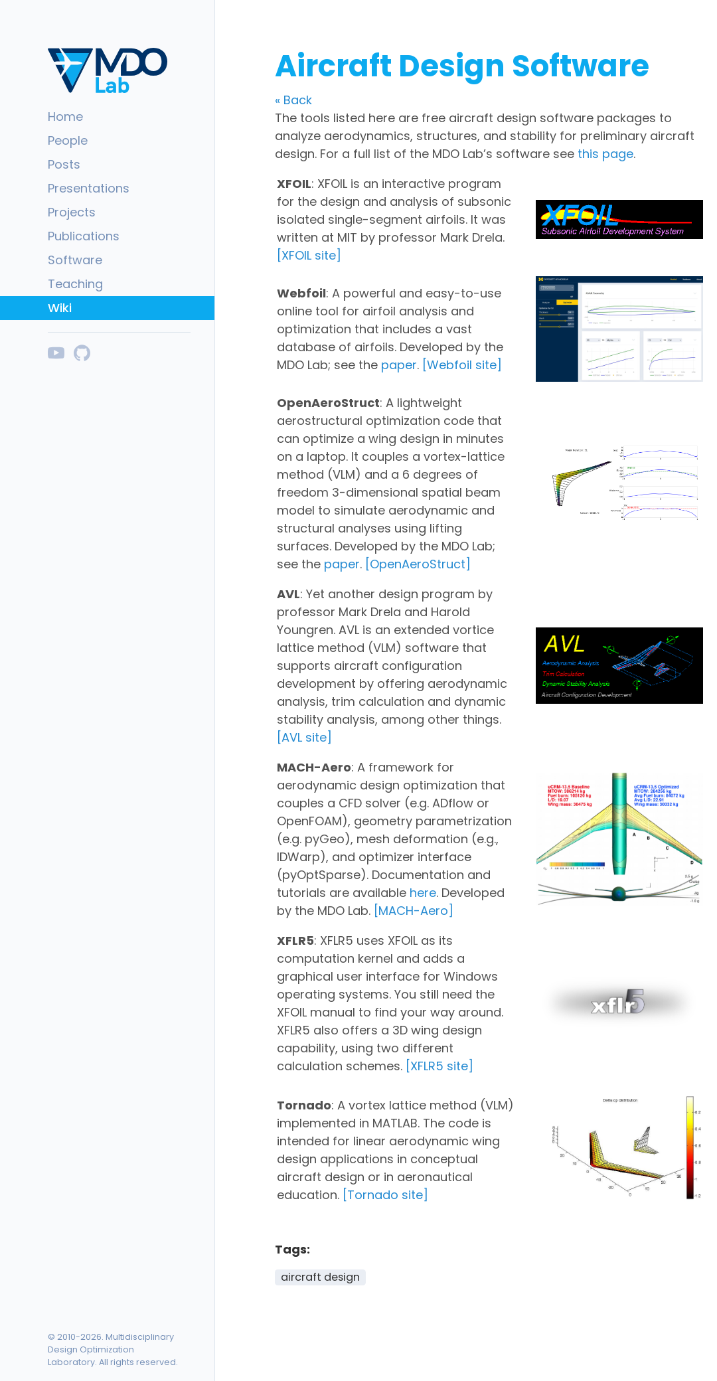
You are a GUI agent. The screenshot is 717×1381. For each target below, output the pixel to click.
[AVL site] (304, 737)
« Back (293, 100)
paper (399, 365)
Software (75, 260)
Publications (84, 236)
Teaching (75, 284)
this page (605, 153)
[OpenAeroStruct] (418, 564)
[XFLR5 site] (439, 1066)
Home (65, 116)
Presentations (88, 188)
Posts (64, 164)
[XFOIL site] (309, 255)
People (68, 140)
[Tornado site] (385, 1194)
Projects (72, 212)
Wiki (60, 307)
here (423, 892)
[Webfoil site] (462, 365)
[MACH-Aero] (413, 910)
